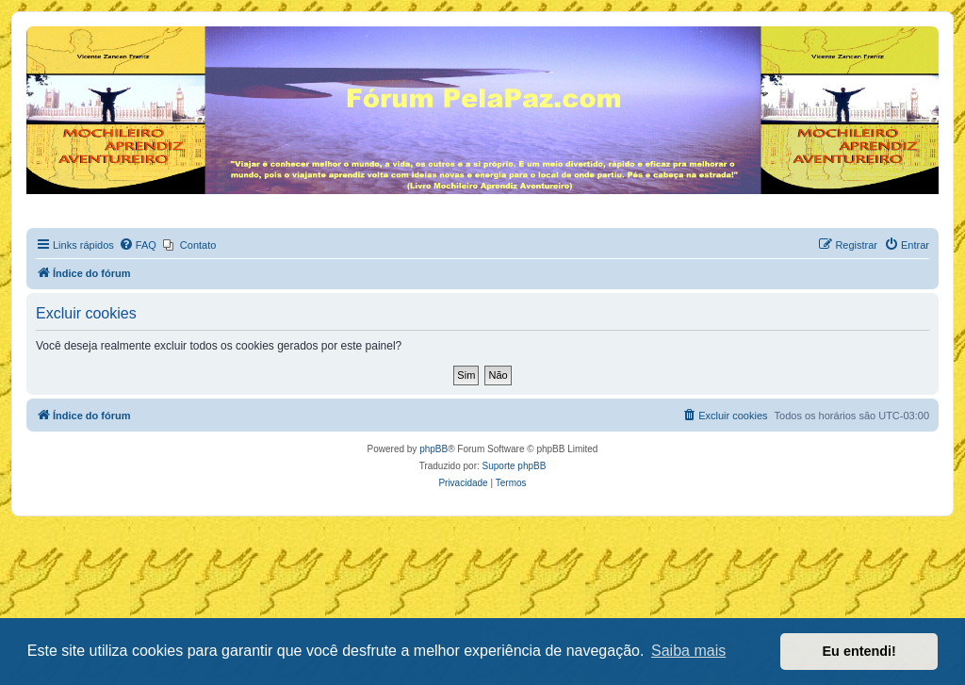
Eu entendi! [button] (859, 651)
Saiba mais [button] (688, 651)
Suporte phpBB (514, 466)
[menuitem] (137, 245)
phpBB (433, 449)
